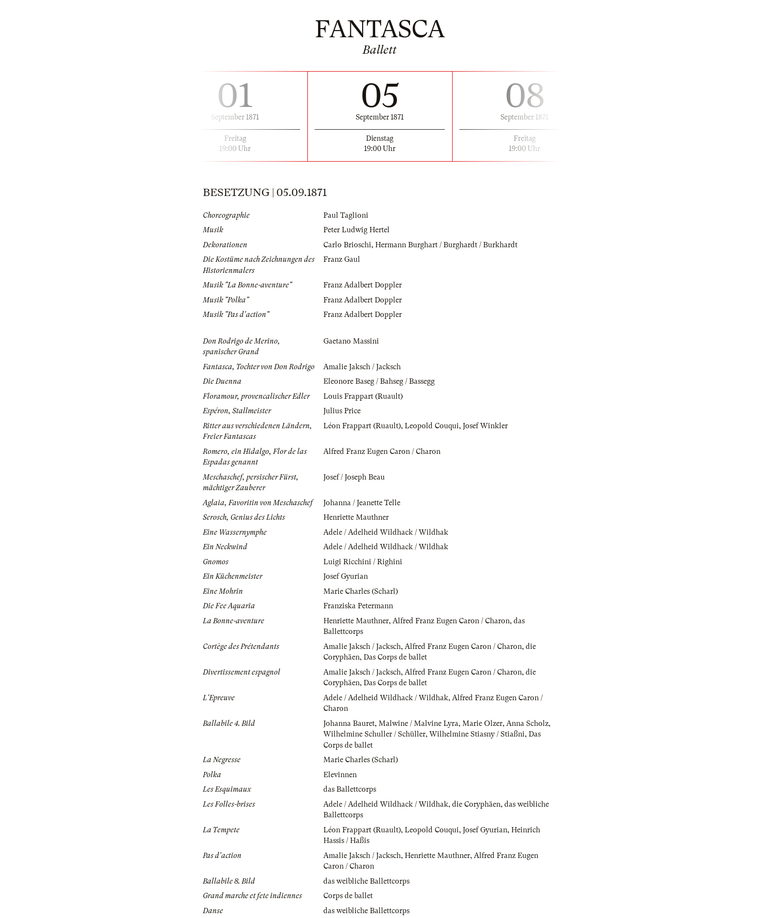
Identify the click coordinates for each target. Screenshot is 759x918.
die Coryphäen (476, 804)
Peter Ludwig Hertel (356, 230)
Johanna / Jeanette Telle (361, 502)
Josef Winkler (485, 425)
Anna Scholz (527, 723)
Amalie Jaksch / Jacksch (362, 366)
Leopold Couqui (432, 425)
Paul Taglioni (345, 215)
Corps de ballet (348, 895)
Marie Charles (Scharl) (360, 591)
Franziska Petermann (358, 606)
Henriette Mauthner (356, 517)
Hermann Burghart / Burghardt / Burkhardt (446, 245)
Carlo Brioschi (347, 245)
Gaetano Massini (351, 341)
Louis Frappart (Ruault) (363, 396)
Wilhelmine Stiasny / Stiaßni (477, 734)
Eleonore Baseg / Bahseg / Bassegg (379, 381)
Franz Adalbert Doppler (362, 285)
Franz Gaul (341, 259)
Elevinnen (340, 774)
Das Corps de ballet (395, 657)
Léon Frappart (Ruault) (362, 425)
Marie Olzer (482, 723)
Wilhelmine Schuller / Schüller (374, 734)
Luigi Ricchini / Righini (362, 561)
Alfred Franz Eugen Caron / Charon (381, 451)
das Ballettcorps (349, 789)
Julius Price (342, 410)
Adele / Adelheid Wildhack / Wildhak (385, 532)
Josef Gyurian (345, 576)
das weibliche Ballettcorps (366, 881)
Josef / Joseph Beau (354, 477)
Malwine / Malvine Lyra (418, 723)
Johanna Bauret (349, 723)
